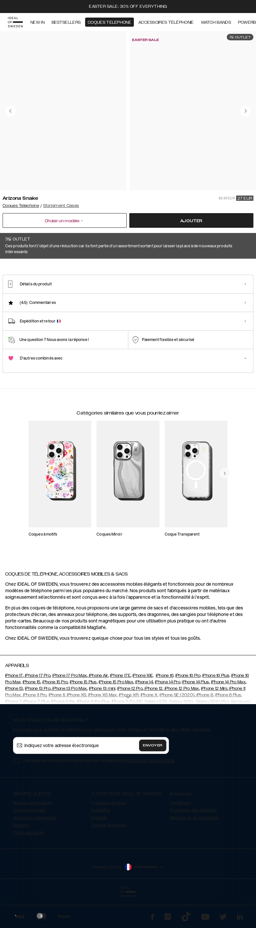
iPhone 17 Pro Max (69, 708)
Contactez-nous (29, 842)
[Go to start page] (15, 22)
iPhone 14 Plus (195, 714)
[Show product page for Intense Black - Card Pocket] (225, 300)
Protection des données (193, 842)
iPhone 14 (144, 714)
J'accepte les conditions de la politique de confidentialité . (98, 793)
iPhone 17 (14, 708)
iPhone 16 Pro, (188, 708)
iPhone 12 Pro (130, 721)
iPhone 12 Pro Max (181, 721)
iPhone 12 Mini (214, 721)
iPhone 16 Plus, (216, 708)
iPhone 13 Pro (37, 721)
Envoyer (152, 778)
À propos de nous (108, 835)
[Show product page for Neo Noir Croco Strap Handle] (53, 300)
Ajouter (191, 221)
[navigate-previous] (225, 519)
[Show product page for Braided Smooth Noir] (191, 300)
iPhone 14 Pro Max (228, 714)
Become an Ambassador (194, 850)
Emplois (99, 850)
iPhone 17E (120, 708)
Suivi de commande (32, 835)
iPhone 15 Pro (55, 714)
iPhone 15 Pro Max (116, 714)
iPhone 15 (32, 714)
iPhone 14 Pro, (168, 714)
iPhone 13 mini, (103, 721)
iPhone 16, (165, 708)
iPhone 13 (14, 721)
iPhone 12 (153, 721)
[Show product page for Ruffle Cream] (87, 300)
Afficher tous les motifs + (228, 268)
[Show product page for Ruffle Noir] (122, 300)
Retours (21, 857)
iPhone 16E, (143, 708)
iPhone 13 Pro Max (69, 721)
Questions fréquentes (34, 850)
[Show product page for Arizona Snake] (18, 300)
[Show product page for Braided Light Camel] (156, 300)
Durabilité (100, 842)
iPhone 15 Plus (83, 714)
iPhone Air (98, 708)
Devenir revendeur (109, 857)
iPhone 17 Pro (37, 708)
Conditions (180, 835)
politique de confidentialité (150, 793)
